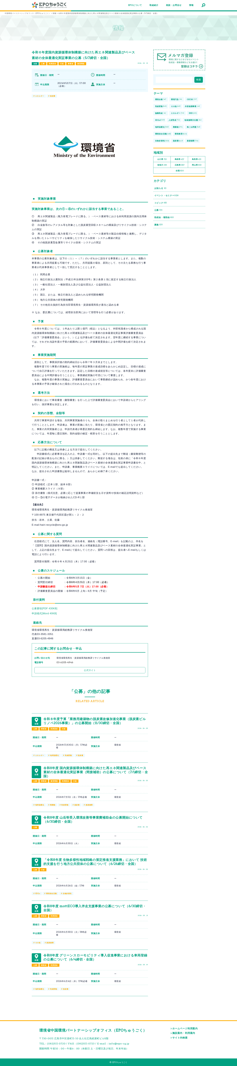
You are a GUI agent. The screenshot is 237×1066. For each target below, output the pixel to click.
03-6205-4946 (65, 662)
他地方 (162, 165)
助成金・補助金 (164, 217)
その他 (38, 943)
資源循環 (89, 805)
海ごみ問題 (193, 127)
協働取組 (160, 113)
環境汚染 (176, 99)
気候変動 (68, 755)
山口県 (162, 159)
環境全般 (160, 99)
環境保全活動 (51, 893)
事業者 (70, 64)
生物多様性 (67, 893)
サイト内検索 (180, 1037)
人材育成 (174, 120)
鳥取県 (196, 159)
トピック (160, 202)
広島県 (180, 165)
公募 (43, 64)
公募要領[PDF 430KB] (44, 608)
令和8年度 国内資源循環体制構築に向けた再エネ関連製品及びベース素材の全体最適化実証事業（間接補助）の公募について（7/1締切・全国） (95, 772)
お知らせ (160, 188)
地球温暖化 (54, 755)
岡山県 (196, 165)
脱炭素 (52, 96)
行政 (62, 64)
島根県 (179, 159)
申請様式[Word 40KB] (44, 613)
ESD (193, 113)
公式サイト (90, 670)
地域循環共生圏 (192, 120)
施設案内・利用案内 (183, 1033)
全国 (35, 64)
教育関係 (80, 64)
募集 (158, 224)
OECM (192, 99)
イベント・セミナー (166, 195)
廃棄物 (52, 805)
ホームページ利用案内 (185, 1028)
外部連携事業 (192, 106)
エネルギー (39, 96)
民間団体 (52, 64)
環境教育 (181, 134)
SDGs (37, 893)
